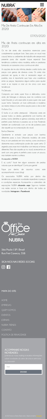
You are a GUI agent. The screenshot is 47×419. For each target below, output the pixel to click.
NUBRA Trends (9, 325)
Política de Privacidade (14, 335)
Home (4, 300)
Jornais (5, 320)
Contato (7, 330)
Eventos (6, 315)
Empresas (6, 305)
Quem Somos (9, 310)
